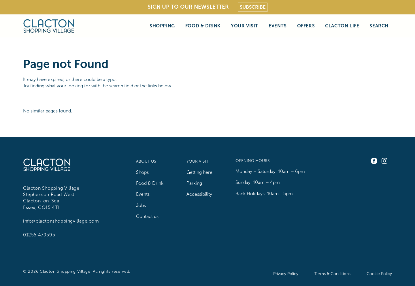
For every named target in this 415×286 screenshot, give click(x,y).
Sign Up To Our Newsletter (188, 7)
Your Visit (244, 25)
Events (278, 25)
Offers (306, 25)
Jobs (141, 205)
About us (146, 161)
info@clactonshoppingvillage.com (61, 221)
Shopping (162, 25)
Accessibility (199, 194)
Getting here (199, 172)
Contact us (147, 216)
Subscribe (253, 7)
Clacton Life (342, 25)
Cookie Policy (379, 274)
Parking (194, 183)
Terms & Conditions (332, 274)
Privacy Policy (285, 274)
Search (378, 25)
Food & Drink (202, 25)
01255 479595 (39, 234)
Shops (142, 172)
